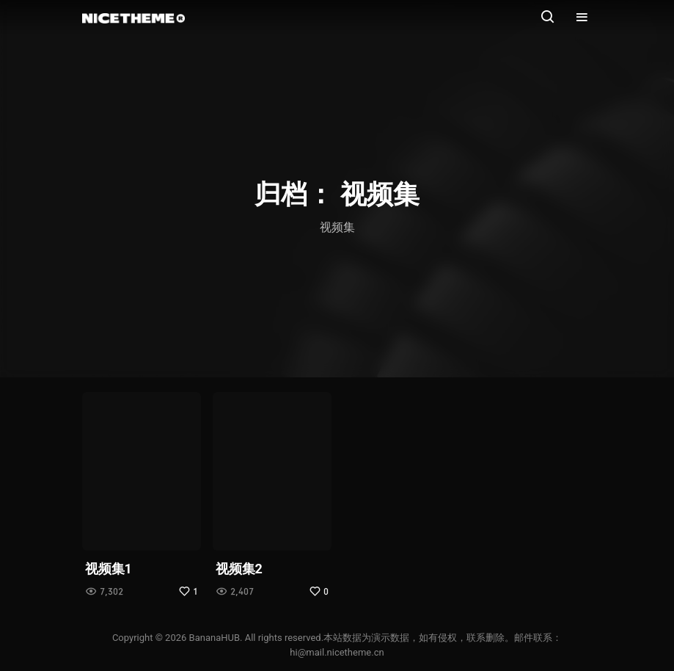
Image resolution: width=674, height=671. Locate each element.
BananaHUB (214, 637)
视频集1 (108, 568)
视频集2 (239, 568)
